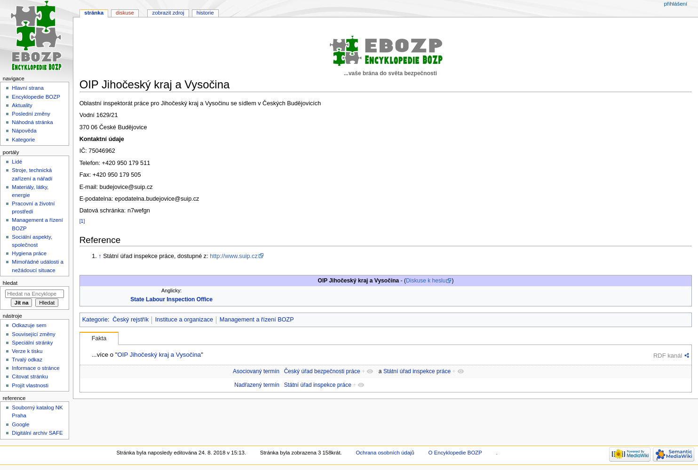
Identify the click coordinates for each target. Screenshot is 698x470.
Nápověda (24, 130)
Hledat (10, 283)
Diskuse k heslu (425, 280)
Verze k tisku (27, 351)
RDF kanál (667, 355)
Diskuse (125, 13)
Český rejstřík (130, 319)
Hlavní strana (27, 88)
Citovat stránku (30, 376)
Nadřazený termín (256, 385)
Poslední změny (31, 114)
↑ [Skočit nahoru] (99, 256)
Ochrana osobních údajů (385, 452)
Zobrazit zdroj (168, 13)
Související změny (33, 334)
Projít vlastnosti (30, 385)
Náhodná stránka (32, 122)
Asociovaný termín (256, 371)
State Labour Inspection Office (171, 299)
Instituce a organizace (184, 319)
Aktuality (22, 105)
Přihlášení (675, 4)
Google (20, 424)
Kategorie (95, 319)
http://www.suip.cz (234, 256)
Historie (205, 13)
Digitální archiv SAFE (37, 433)
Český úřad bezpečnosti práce (322, 371)
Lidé (17, 161)
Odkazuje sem (29, 325)
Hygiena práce (29, 253)
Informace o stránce (35, 368)
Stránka (93, 13)
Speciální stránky (32, 342)
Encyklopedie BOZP (36, 97)
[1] (82, 221)
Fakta (99, 338)
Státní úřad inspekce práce (417, 371)
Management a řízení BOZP (257, 319)
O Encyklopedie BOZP (455, 452)
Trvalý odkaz (27, 359)
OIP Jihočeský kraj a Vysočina (159, 354)
